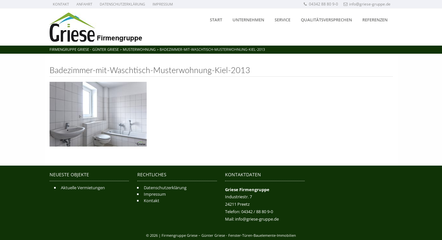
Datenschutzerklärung (122, 4)
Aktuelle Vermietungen (83, 188)
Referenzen (375, 20)
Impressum (163, 4)
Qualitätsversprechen (326, 20)
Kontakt (61, 4)
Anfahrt (84, 4)
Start (216, 20)
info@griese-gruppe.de (367, 4)
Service (282, 20)
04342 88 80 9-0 (320, 4)
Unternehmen (248, 20)
